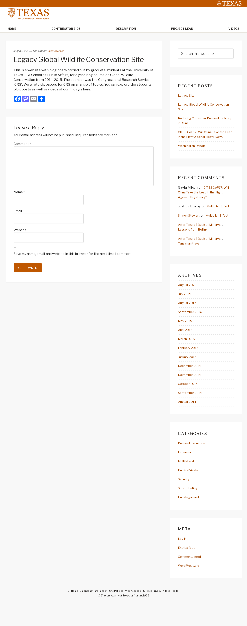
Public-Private (190, 491)
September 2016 (192, 330)
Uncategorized (56, 51)
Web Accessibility (136, 613)
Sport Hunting (190, 510)
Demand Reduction (194, 464)
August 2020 (189, 303)
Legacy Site (188, 96)
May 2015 (186, 340)
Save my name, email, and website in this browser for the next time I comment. (73, 254)
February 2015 (190, 367)
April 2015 (186, 349)
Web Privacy (156, 613)
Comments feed (191, 579)
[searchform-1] (206, 54)
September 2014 (192, 413)
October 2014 (189, 404)
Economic (186, 473)
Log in (183, 561)
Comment (22, 144)
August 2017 (188, 321)
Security (185, 501)
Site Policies (115, 613)
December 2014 (191, 385)
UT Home (69, 613)
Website (20, 230)
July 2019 (185, 312)
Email (19, 211)
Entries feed (188, 570)
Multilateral (187, 482)
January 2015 (189, 376)
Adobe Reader (175, 613)
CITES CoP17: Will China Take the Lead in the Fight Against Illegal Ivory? (205, 139)
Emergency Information (91, 613)
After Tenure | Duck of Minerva (204, 242)
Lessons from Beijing (200, 247)
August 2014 (189, 422)
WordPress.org (190, 588)
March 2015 (188, 358)
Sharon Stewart (191, 228)
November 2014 (191, 395)
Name (19, 192)
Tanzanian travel (196, 261)
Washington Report (194, 153)
